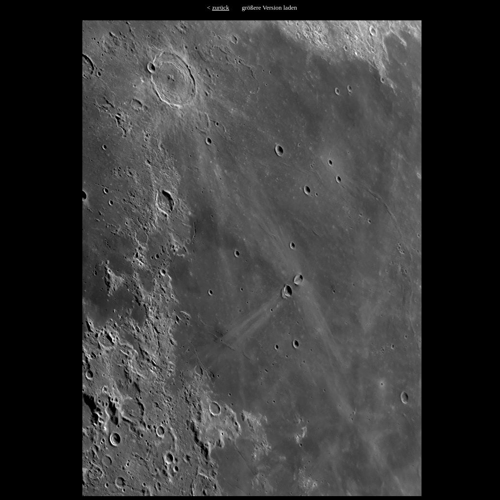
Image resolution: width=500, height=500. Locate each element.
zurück (220, 7)
